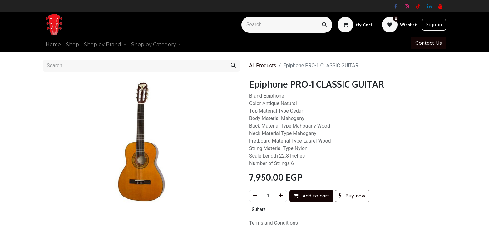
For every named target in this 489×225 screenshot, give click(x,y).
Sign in (434, 25)
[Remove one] (255, 196)
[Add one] (281, 196)
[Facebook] (396, 6)
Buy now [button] (352, 196)
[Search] (324, 25)
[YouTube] (441, 6)
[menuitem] (53, 44)
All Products (262, 65)
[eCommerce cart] (355, 25)
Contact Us (428, 43)
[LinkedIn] (429, 6)
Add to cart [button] (311, 196)
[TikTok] (418, 6)
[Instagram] (407, 6)
